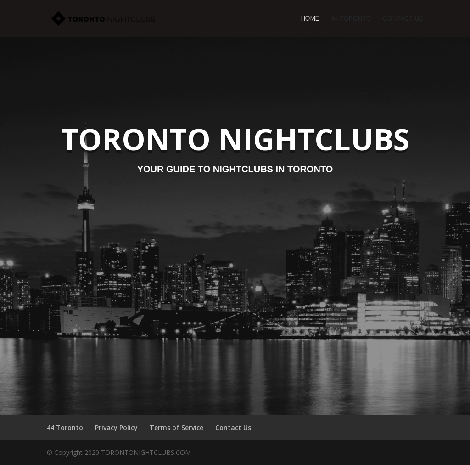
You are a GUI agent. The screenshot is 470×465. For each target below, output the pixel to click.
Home (310, 18)
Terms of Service (176, 427)
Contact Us (403, 18)
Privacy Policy (116, 427)
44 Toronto (351, 18)
